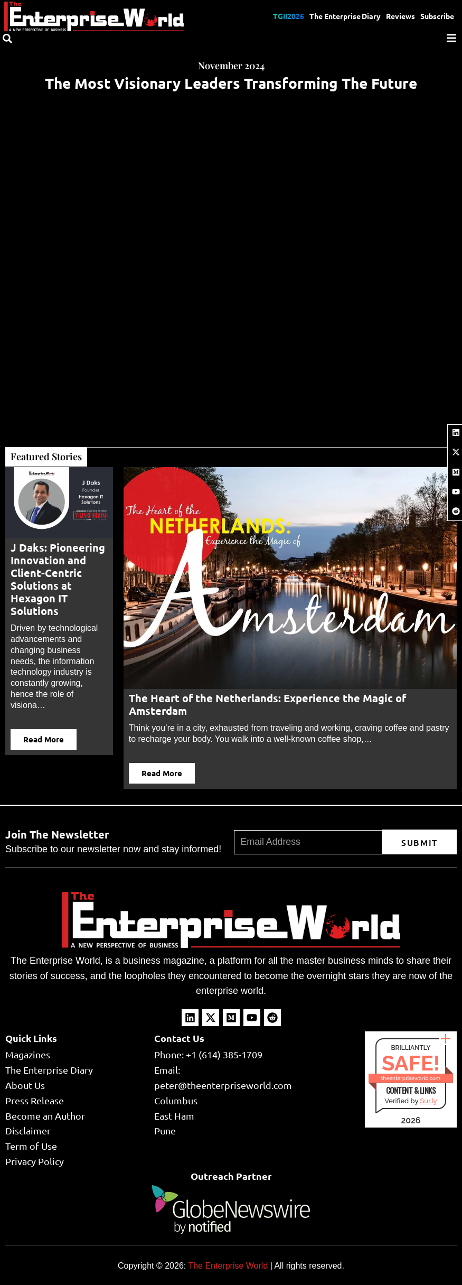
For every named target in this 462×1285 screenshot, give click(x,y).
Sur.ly (428, 1101)
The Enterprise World (228, 1266)
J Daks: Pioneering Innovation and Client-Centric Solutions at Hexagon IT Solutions (58, 579)
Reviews (400, 16)
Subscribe (437, 16)
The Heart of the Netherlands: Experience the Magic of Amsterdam (267, 704)
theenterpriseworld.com (410, 1078)
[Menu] (451, 38)
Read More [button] (43, 739)
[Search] (7, 38)
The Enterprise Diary (345, 16)
